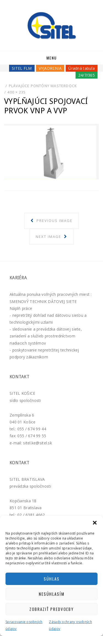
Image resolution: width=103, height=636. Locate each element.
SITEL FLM (22, 68)
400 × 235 (16, 92)
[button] (95, 522)
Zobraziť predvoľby (51, 609)
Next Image (49, 236)
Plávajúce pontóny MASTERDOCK (43, 85)
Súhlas (52, 579)
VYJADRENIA (50, 68)
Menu (51, 58)
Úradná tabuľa (81, 68)
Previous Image (54, 220)
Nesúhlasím (52, 594)
